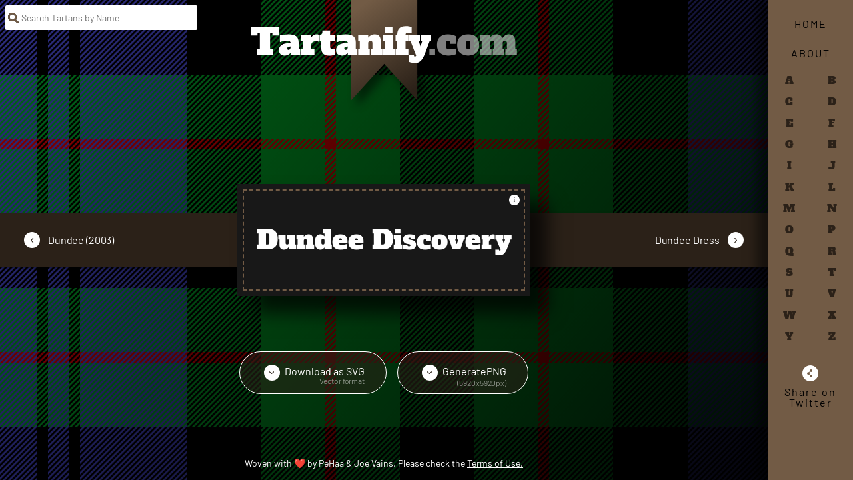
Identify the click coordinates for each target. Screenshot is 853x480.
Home (810, 23)
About (810, 53)
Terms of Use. (495, 463)
